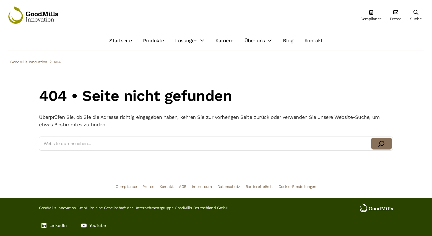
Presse (148, 186)
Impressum (202, 186)
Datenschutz (228, 186)
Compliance (126, 186)
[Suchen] (381, 144)
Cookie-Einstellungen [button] (297, 186)
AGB (182, 186)
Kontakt (166, 186)
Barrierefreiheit (259, 186)
